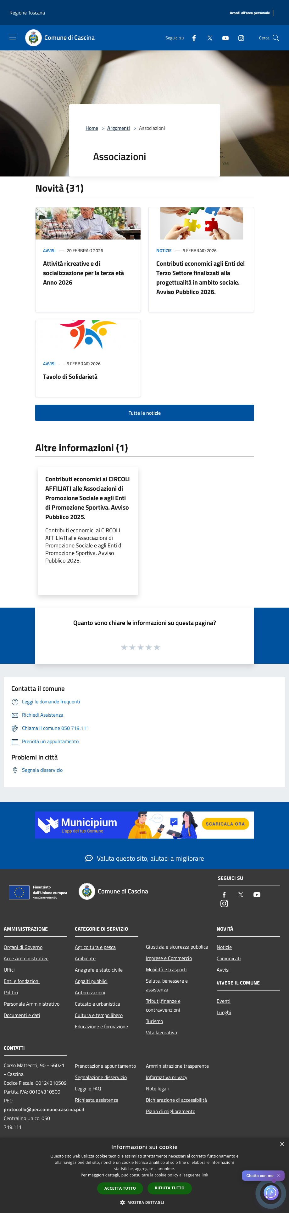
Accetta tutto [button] (120, 1188)
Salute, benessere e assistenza (167, 985)
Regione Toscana (27, 12)
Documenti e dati (22, 1015)
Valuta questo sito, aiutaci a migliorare (144, 858)
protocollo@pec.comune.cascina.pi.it (44, 1109)
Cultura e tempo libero (99, 1015)
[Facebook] (191, 37)
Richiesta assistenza (96, 1100)
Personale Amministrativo (31, 1004)
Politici (11, 992)
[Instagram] (238, 37)
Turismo (154, 1021)
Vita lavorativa (161, 1032)
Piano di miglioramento (170, 1111)
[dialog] (144, 1175)
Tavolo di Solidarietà (70, 376)
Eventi (224, 1001)
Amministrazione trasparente (177, 1066)
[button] (144, 1202)
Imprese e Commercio (169, 958)
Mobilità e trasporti (166, 969)
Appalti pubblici (91, 981)
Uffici (9, 969)
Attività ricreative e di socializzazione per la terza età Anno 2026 (83, 272)
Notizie (164, 250)
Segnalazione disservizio (101, 1077)
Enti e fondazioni (22, 981)
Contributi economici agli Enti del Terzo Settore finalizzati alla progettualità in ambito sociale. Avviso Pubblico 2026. (200, 277)
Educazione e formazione (101, 1026)
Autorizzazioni (90, 992)
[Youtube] (223, 37)
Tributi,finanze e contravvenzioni (163, 1005)
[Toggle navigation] (12, 37)
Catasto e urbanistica (97, 1004)
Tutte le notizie (145, 413)
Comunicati (229, 958)
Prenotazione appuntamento (105, 1066)
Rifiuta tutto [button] (170, 1188)
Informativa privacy (166, 1077)
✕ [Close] (278, 1176)
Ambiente (85, 958)
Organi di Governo (23, 947)
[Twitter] (207, 37)
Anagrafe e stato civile (99, 969)
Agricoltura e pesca (95, 947)
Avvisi (49, 250)
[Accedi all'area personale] (250, 13)
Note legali (157, 1088)
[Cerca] (276, 38)
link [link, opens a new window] (205, 1175)
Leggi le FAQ (88, 1088)
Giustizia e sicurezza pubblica (177, 946)
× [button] (282, 1144)
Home (92, 128)
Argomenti (118, 128)
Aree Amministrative (26, 958)
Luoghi (224, 1012)
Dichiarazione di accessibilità (176, 1100)
